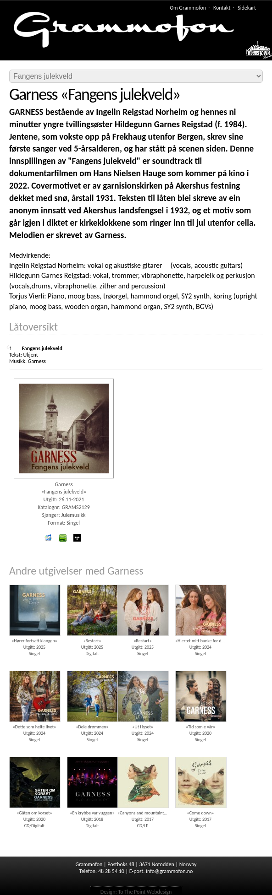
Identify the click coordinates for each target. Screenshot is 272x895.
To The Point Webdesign (145, 892)
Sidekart (247, 8)
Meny (254, 52)
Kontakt (222, 8)
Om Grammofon (188, 8)
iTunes (48, 538)
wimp (77, 538)
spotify (62, 538)
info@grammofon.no (169, 871)
